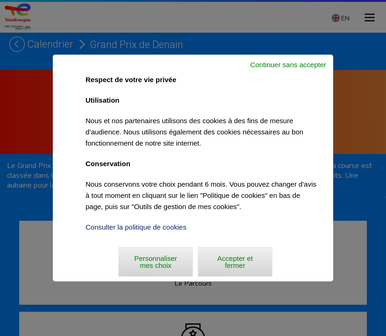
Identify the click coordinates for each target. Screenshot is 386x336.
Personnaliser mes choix (155, 261)
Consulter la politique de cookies (136, 227)
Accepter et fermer (235, 261)
